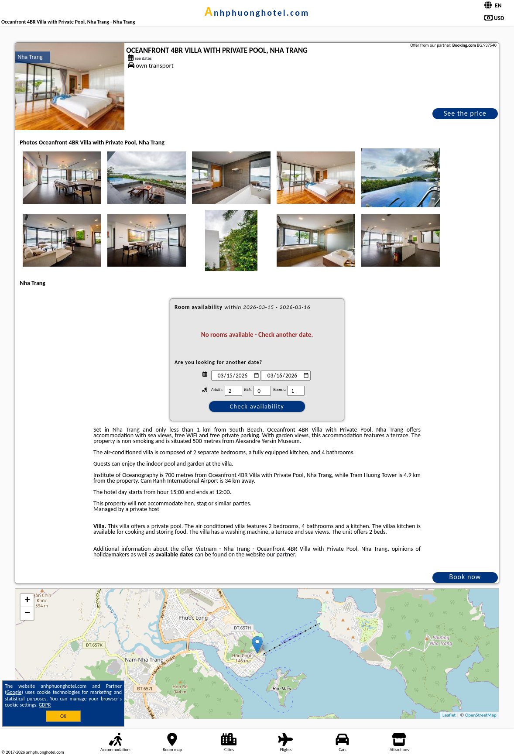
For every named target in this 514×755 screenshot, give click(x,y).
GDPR (45, 705)
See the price (465, 113)
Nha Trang (29, 57)
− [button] (27, 613)
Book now (465, 577)
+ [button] (27, 600)
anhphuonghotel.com (257, 12)
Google (14, 692)
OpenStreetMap (481, 715)
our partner (281, 554)
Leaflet (449, 715)
